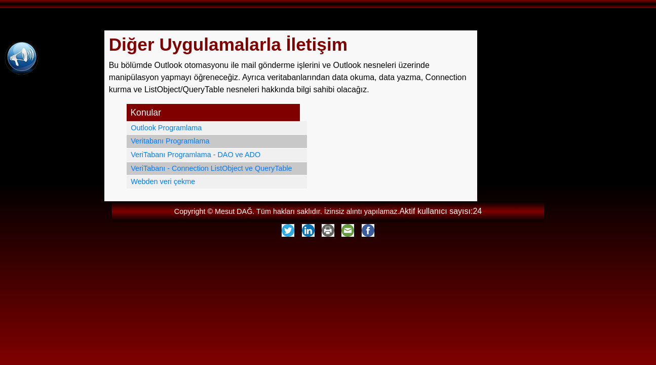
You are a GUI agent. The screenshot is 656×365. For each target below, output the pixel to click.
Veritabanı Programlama (170, 141)
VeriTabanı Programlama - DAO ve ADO (195, 155)
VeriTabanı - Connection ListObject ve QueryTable (211, 168)
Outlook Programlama (166, 128)
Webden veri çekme (163, 181)
